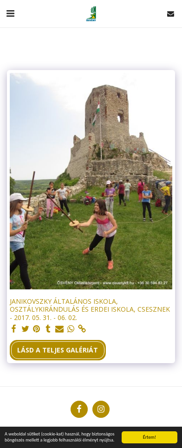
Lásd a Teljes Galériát (57, 350)
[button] (10, 13)
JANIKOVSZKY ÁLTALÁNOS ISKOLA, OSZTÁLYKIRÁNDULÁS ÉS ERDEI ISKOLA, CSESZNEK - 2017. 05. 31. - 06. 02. (90, 309)
